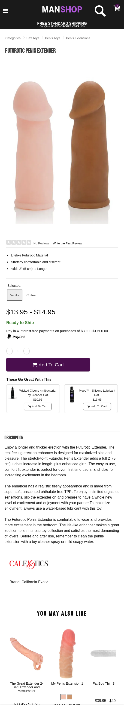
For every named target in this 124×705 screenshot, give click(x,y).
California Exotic (34, 582)
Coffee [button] (31, 295)
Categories (13, 38)
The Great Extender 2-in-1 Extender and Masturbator (26, 687)
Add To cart (48, 364)
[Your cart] (116, 8)
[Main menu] (5, 11)
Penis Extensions (78, 38)
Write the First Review (67, 243)
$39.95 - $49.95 (108, 700)
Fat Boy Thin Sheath (108, 683)
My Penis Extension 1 (67, 683)
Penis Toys (52, 38)
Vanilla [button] (14, 295)
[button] (63, 696)
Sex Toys (33, 38)
